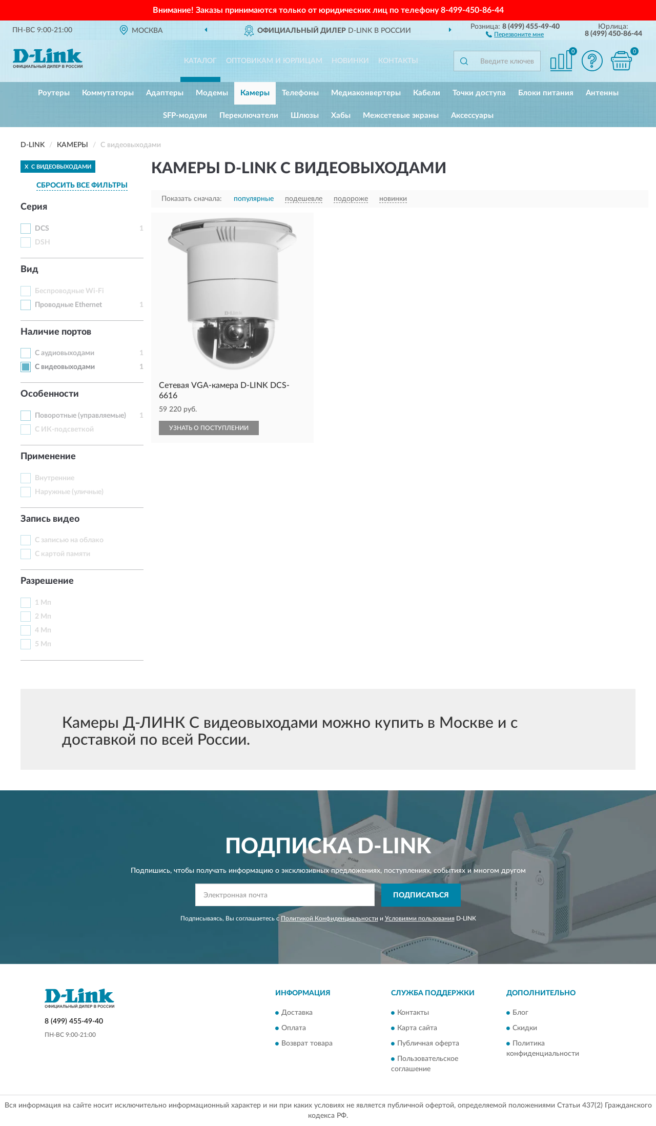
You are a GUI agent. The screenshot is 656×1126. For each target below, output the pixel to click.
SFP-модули (185, 115)
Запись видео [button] (49, 519)
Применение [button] (48, 456)
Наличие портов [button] (55, 332)
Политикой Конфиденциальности (329, 918)
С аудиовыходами (64, 353)
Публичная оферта (428, 1044)
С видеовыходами (65, 367)
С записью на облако (69, 540)
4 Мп (43, 630)
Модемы (212, 93)
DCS (42, 228)
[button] (515, 34)
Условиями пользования (420, 918)
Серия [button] (33, 207)
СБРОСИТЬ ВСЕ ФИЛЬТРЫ (82, 185)
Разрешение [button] (47, 581)
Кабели (426, 93)
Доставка (297, 1013)
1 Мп (43, 602)
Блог (520, 1013)
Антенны (602, 93)
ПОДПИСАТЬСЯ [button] (421, 895)
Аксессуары (472, 115)
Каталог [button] (200, 61)
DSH (42, 242)
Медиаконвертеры (366, 93)
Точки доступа (479, 93)
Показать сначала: (191, 198)
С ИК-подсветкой (64, 429)
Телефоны (300, 93)
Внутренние (54, 478)
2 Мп (43, 616)
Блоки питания (545, 93)
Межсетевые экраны (401, 115)
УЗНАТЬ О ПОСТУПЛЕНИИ (209, 428)
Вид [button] (29, 269)
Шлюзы (305, 115)
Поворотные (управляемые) (80, 415)
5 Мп (43, 644)
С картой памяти (62, 554)
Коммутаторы (108, 93)
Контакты (398, 61)
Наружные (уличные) (69, 492)
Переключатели (248, 115)
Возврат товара (307, 1044)
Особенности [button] (49, 394)
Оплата (293, 1028)
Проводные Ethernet (68, 305)
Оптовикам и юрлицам (274, 61)
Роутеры (54, 93)
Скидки (524, 1028)
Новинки (350, 61)
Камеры (255, 93)
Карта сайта (417, 1028)
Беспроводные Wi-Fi (69, 291)
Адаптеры (164, 93)
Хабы (341, 115)
